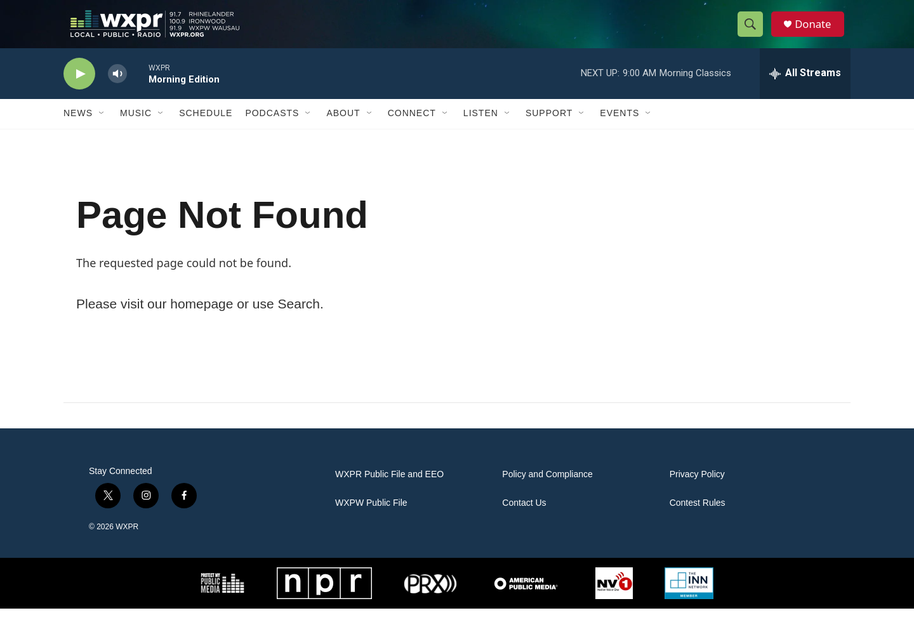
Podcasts (272, 132)
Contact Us (524, 521)
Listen (480, 132)
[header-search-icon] (754, 33)
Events (619, 132)
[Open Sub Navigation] (102, 132)
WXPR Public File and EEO (389, 493)
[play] (79, 92)
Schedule (205, 132)
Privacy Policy (697, 493)
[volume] (117, 92)
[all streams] (805, 92)
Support (549, 132)
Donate (818, 33)
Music (136, 132)
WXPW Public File (371, 521)
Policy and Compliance (547, 493)
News (78, 132)
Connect (412, 132)
